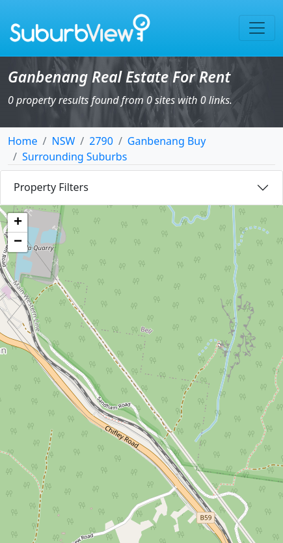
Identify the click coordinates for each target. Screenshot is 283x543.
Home (23, 141)
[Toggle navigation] (257, 28)
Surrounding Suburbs (74, 156)
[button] (17, 223)
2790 (101, 141)
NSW (63, 141)
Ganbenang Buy (167, 141)
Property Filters (51, 187)
